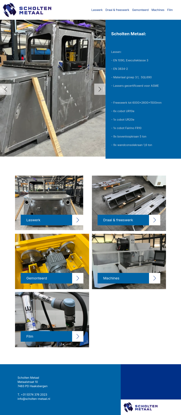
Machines (157, 10)
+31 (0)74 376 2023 (34, 394)
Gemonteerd (140, 10)
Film (170, 10)
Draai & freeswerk (117, 10)
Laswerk (97, 10)
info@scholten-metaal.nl (33, 399)
